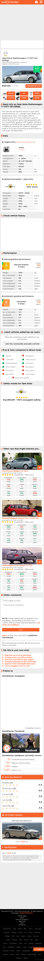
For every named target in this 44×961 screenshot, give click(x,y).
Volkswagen (32, 954)
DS (25, 932)
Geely (23, 936)
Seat (33, 951)
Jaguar (14, 940)
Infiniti (8, 940)
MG (25, 943)
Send (21, 630)
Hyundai (36, 936)
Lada (36, 940)
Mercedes (38, 943)
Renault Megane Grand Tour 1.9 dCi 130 (20, 518)
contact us (22, 925)
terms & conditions (22, 919)
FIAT (12, 936)
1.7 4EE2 (21, 150)
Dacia (30, 932)
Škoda (26, 958)
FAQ (22, 923)
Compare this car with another (18, 657)
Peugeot (31, 947)
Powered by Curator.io (33, 727)
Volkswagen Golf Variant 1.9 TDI (17, 565)
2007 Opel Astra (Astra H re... (22, 821)
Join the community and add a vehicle (22, 344)
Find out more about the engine (19, 659)
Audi (14, 929)
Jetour (26, 940)
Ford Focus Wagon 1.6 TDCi (15, 471)
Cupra (20, 932)
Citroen (13, 932)
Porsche (38, 947)
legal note (22, 921)
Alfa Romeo (7, 929)
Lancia (5, 943)
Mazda (31, 943)
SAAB (18, 951)
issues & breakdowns (25, 142)
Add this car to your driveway (18, 655)
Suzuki (12, 954)
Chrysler (6, 932)
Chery (31, 929)
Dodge (7, 936)
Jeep (20, 940)
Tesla (17, 954)
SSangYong (26, 951)
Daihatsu (37, 932)
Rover (12, 951)
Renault (6, 951)
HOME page (22, 916)
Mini (4, 947)
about (22, 918)
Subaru (5, 954)
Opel (24, 947)
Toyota (23, 954)
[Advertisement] (22, 22)
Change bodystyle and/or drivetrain (20, 662)
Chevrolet (37, 929)
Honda (29, 936)
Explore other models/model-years (20, 664)
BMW (20, 929)
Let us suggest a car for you (17, 666)
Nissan (19, 947)
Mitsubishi (11, 947)
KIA (31, 940)
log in (4, 635)
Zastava (19, 958)
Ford (17, 936)
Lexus (21, 943)
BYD (25, 929)
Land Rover (13, 943)
